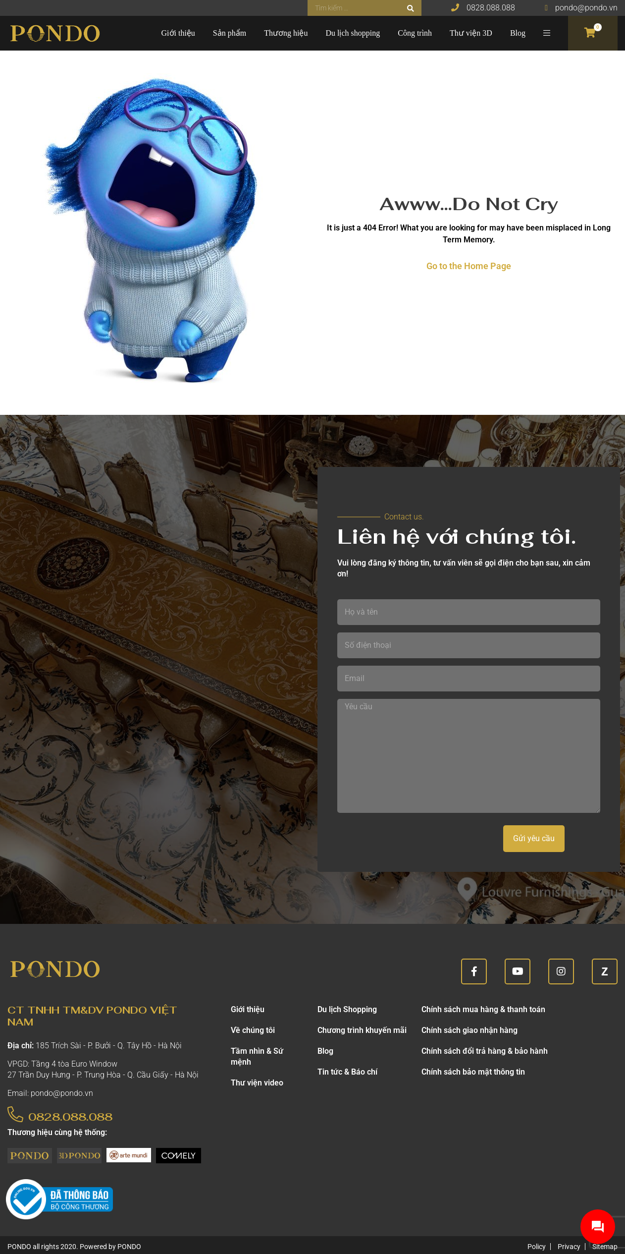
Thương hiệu (286, 33)
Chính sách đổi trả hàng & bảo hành (484, 1051)
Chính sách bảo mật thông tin (473, 1072)
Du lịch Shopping (347, 1009)
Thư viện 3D (471, 33)
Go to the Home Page (468, 266)
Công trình (415, 33)
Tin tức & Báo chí (347, 1072)
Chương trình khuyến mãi (362, 1030)
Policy (536, 1247)
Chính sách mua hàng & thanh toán (483, 1009)
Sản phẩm (229, 33)
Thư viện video (257, 1082)
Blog (517, 33)
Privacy (569, 1247)
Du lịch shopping (352, 33)
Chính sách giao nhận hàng (469, 1030)
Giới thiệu (178, 33)
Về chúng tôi (253, 1030)
